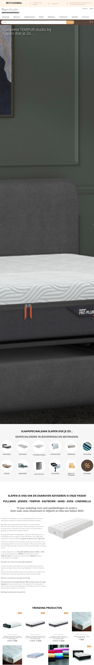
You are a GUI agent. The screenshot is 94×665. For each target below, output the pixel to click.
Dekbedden (71, 454)
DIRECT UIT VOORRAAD (71, 474)
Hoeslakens (87, 454)
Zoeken (70, 22)
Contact (91, 8)
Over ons (85, 8)
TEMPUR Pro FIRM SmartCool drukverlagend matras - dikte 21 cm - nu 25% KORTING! (58, 638)
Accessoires (86, 17)
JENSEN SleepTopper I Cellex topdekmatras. (81, 637)
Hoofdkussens (64, 17)
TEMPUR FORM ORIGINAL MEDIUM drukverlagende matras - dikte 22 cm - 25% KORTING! (12, 638)
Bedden (42, 17)
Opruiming (87, 473)
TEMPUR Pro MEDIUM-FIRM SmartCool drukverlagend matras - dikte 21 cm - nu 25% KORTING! (35, 638)
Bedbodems (52, 17)
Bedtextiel (75, 17)
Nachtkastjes (39, 474)
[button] (46, 422)
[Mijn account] (92, 22)
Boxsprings (6, 17)
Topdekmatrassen (30, 17)
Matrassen (17, 17)
